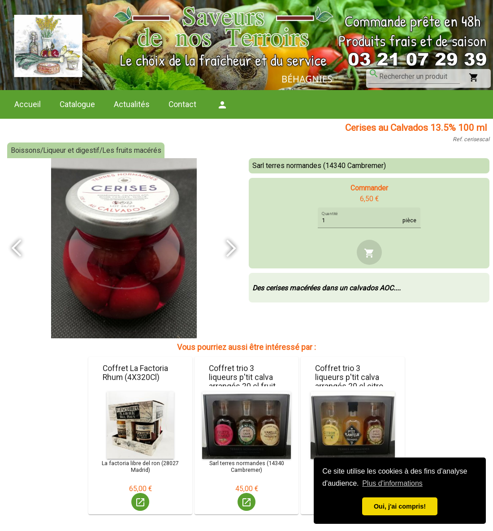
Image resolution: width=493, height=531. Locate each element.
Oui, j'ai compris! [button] (400, 506)
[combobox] (419, 77)
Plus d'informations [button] (392, 483)
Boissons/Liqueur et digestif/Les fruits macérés (86, 150)
